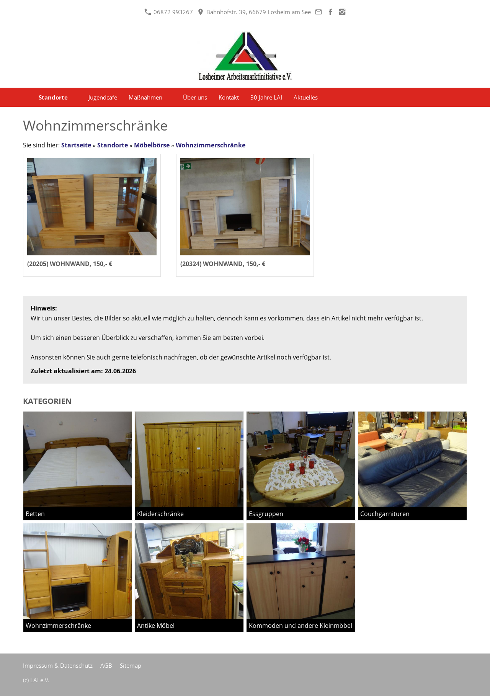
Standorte (112, 145)
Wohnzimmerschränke (210, 145)
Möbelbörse (152, 145)
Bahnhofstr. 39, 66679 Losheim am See (254, 12)
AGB (106, 665)
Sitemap (130, 665)
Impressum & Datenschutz (58, 665)
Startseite (76, 145)
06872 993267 (168, 12)
